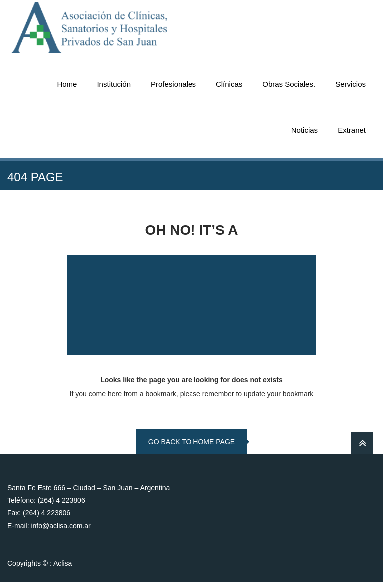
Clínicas (229, 84)
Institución (114, 84)
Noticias (304, 130)
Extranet (352, 130)
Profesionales (173, 84)
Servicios (350, 84)
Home (67, 84)
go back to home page (191, 442)
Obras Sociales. (288, 84)
